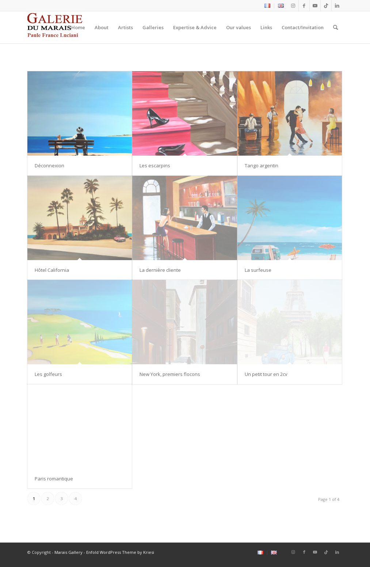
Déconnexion (49, 165)
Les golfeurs (48, 374)
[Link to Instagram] (293, 5)
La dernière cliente (160, 270)
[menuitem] (267, 6)
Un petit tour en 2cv (267, 374)
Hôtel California (52, 270)
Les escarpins (155, 165)
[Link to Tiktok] (326, 5)
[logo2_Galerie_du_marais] (55, 27)
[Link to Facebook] (304, 5)
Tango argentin (261, 165)
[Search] (335, 27)
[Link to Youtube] (315, 5)
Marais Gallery (68, 552)
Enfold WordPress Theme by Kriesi (120, 552)
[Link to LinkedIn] (337, 5)
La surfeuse (258, 270)
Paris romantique (54, 478)
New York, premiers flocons (170, 374)
